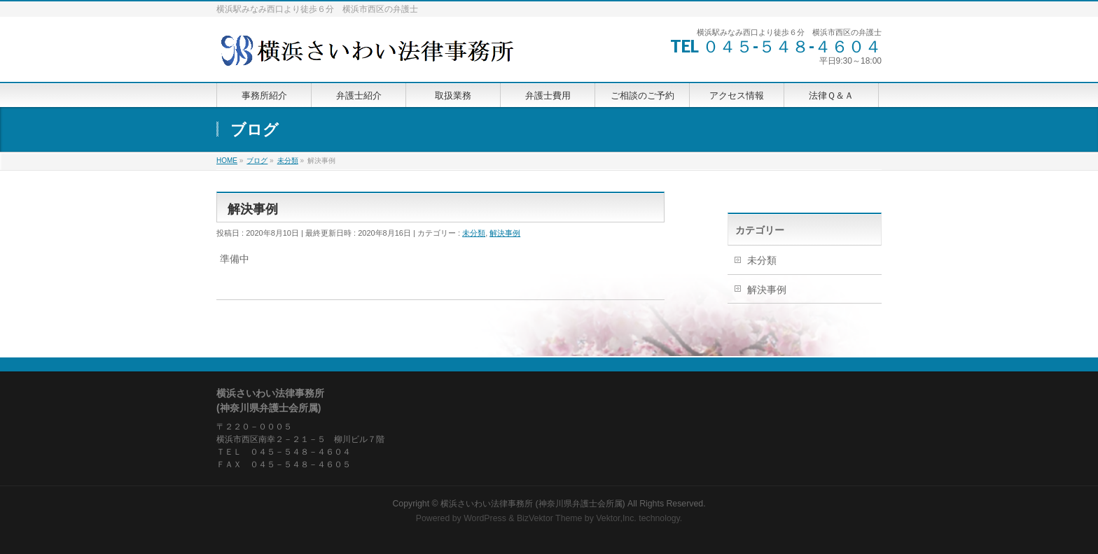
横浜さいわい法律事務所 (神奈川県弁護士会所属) (532, 504)
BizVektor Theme (550, 518)
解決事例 (504, 233)
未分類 (473, 233)
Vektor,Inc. (616, 518)
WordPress (485, 518)
